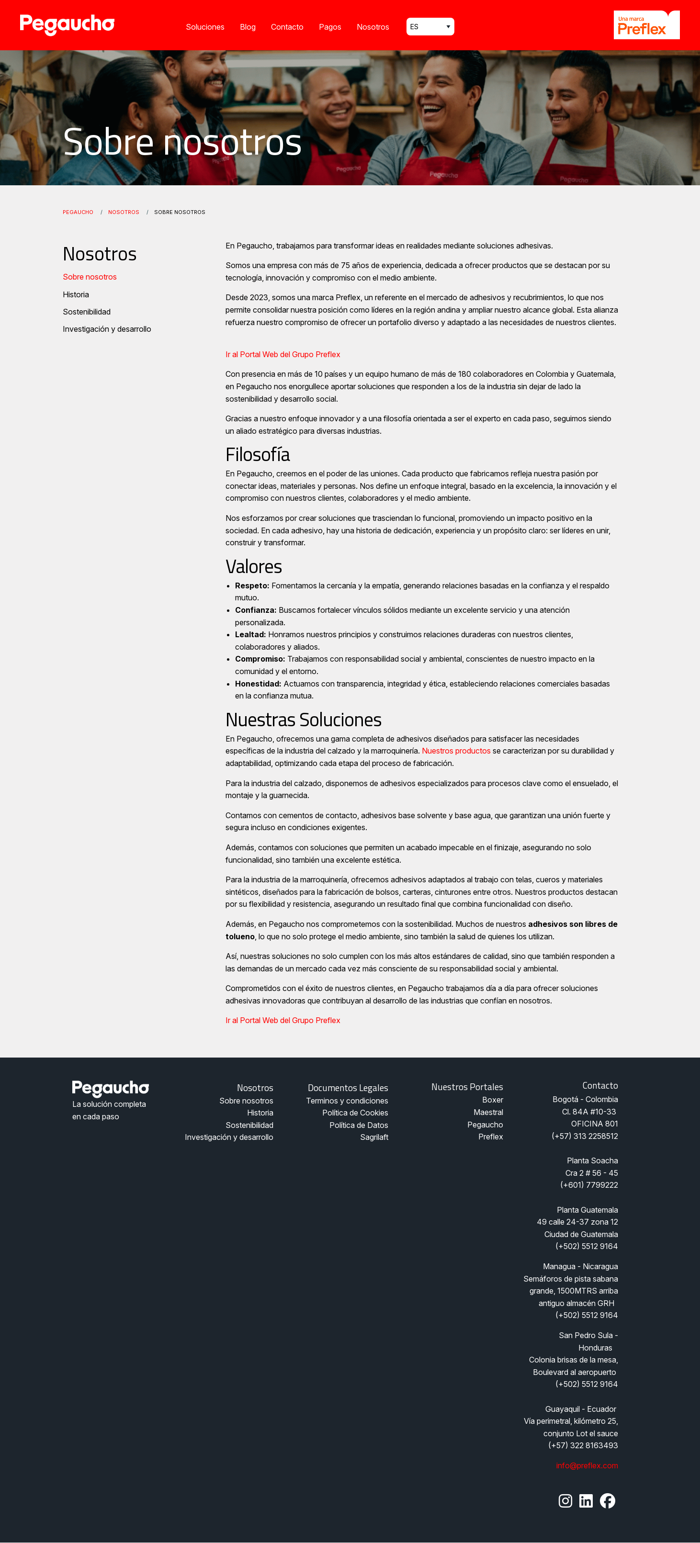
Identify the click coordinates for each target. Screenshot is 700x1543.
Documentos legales (348, 1087)
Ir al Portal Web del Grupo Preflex (283, 354)
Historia (76, 294)
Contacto (287, 27)
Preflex (490, 1136)
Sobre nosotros (90, 277)
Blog (248, 27)
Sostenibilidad (87, 311)
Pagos (330, 27)
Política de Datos (358, 1125)
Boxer (492, 1099)
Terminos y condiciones (347, 1100)
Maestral (488, 1112)
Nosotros (373, 27)
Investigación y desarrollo (107, 329)
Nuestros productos (456, 750)
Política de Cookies (355, 1112)
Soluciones (205, 27)
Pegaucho (78, 212)
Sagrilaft (374, 1137)
